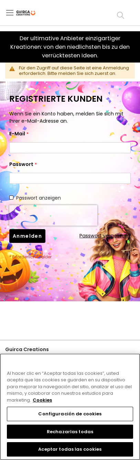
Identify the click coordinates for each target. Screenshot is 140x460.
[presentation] (53, 215)
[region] (70, 407)
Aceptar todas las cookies (69, 449)
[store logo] (31, 13)
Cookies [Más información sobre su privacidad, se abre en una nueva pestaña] (42, 400)
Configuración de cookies (69, 414)
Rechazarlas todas (70, 431)
